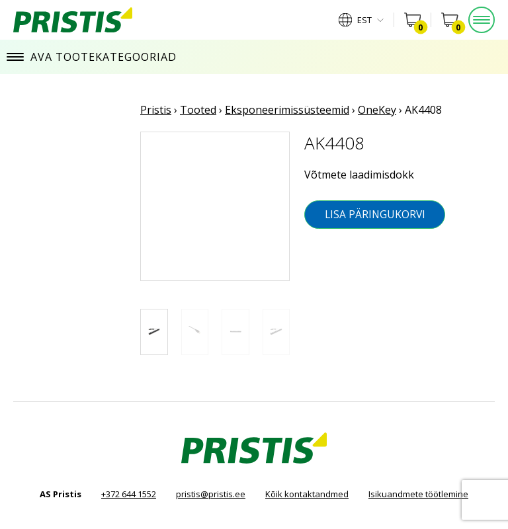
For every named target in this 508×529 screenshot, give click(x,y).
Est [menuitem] (364, 20)
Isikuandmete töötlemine (418, 494)
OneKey (377, 109)
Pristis (155, 109)
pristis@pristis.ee (210, 494)
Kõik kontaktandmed (307, 494)
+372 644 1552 (128, 494)
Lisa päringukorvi (375, 214)
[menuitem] (361, 19)
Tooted (198, 109)
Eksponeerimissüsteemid (287, 109)
